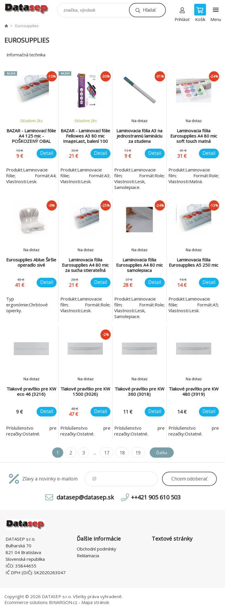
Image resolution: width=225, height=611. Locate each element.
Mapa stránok (95, 602)
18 (119, 452)
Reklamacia (88, 555)
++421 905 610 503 (155, 497)
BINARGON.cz (63, 602)
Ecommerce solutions (26, 602)
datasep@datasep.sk (85, 497)
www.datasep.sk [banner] (30, 8)
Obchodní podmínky (96, 549)
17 (104, 452)
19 (135, 452)
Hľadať (149, 10)
